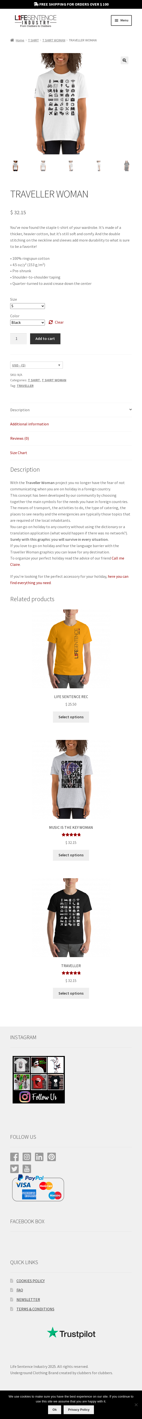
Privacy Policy (78, 1409)
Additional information (29, 423)
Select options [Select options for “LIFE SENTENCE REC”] (71, 716)
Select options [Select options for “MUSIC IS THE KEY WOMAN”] (71, 854)
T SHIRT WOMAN (53, 40)
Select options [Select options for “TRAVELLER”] (71, 993)
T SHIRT (33, 40)
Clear (59, 322)
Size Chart (18, 452)
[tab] (71, 410)
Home (20, 40)
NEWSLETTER (28, 1299)
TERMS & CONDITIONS (35, 1309)
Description (20, 409)
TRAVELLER (25, 385)
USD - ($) (18, 365)
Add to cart (45, 338)
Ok (54, 1409)
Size (13, 299)
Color (14, 315)
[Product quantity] (18, 339)
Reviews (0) (19, 438)
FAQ (20, 1290)
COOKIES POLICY (31, 1280)
